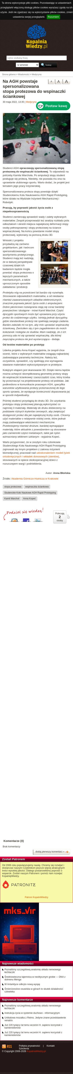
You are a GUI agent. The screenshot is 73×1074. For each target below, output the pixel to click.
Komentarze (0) (14, 840)
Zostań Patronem (13, 859)
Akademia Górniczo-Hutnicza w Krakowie (34, 478)
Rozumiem (53, 17)
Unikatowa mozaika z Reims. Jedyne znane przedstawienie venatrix (35, 1019)
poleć (68, 516)
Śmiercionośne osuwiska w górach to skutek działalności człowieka (33, 990)
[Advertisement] (36, 641)
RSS (9, 1046)
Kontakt (51, 1045)
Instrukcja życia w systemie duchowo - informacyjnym (32, 1013)
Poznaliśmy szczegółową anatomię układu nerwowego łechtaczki (32, 971)
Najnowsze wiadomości (17, 963)
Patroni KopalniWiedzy (36, 897)
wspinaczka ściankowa (37, 486)
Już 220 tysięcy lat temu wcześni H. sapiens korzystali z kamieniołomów (33, 1026)
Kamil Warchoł (11, 498)
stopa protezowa (12, 486)
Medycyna (31, 102)
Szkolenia (24, 1048)
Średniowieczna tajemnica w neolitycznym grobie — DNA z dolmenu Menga (34, 978)
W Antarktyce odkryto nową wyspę (22, 984)
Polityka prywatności (29, 1045)
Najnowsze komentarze (17, 999)
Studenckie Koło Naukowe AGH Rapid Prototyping (30, 492)
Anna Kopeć (29, 498)
